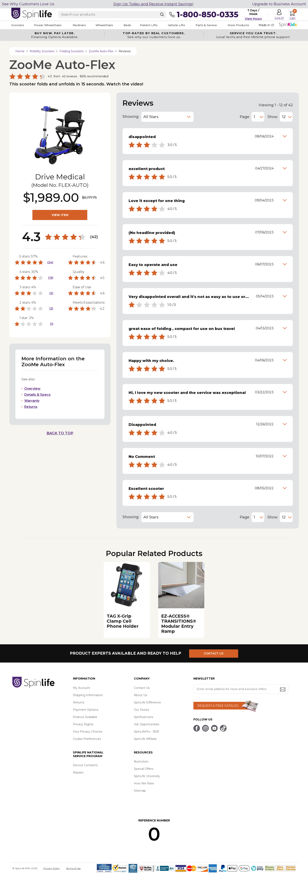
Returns (30, 407)
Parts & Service (210, 25)
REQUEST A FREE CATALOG (218, 705)
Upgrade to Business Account (279, 4)
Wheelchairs (106, 25)
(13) (50, 278)
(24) (50, 262)
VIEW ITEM (60, 215)
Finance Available (85, 717)
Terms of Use (73, 868)
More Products (243, 25)
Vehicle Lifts (180, 25)
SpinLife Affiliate (145, 739)
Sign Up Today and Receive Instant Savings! (153, 4)
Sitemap (140, 790)
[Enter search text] (112, 14)
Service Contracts (85, 765)
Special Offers (143, 769)
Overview (32, 388)
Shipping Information (88, 695)
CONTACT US (214, 653)
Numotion (141, 761)
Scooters (17, 25)
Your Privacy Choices (87, 731)
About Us (140, 695)
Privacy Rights (83, 724)
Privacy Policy (51, 868)
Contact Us (142, 688)
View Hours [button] (253, 18)
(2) (51, 293)
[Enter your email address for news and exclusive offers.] (241, 689)
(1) (51, 324)
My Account (81, 688)
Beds (129, 25)
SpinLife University (147, 776)
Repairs (78, 772)
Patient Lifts (151, 25)
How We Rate (144, 783)
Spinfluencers (143, 717)
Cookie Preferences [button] (87, 739)
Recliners (80, 25)
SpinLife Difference (147, 702)
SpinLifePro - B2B (146, 731)
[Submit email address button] (283, 689)
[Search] (162, 14)
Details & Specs (37, 395)
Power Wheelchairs (48, 25)
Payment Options (85, 710)
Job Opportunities (146, 724)
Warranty (31, 401)
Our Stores (141, 710)
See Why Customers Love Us (28, 4)
